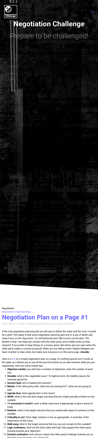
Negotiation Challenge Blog (16, 311)
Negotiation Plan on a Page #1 (45, 317)
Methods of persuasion (51, 323)
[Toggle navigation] (92, 11)
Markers (69, 323)
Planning (32, 323)
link (14, 358)
